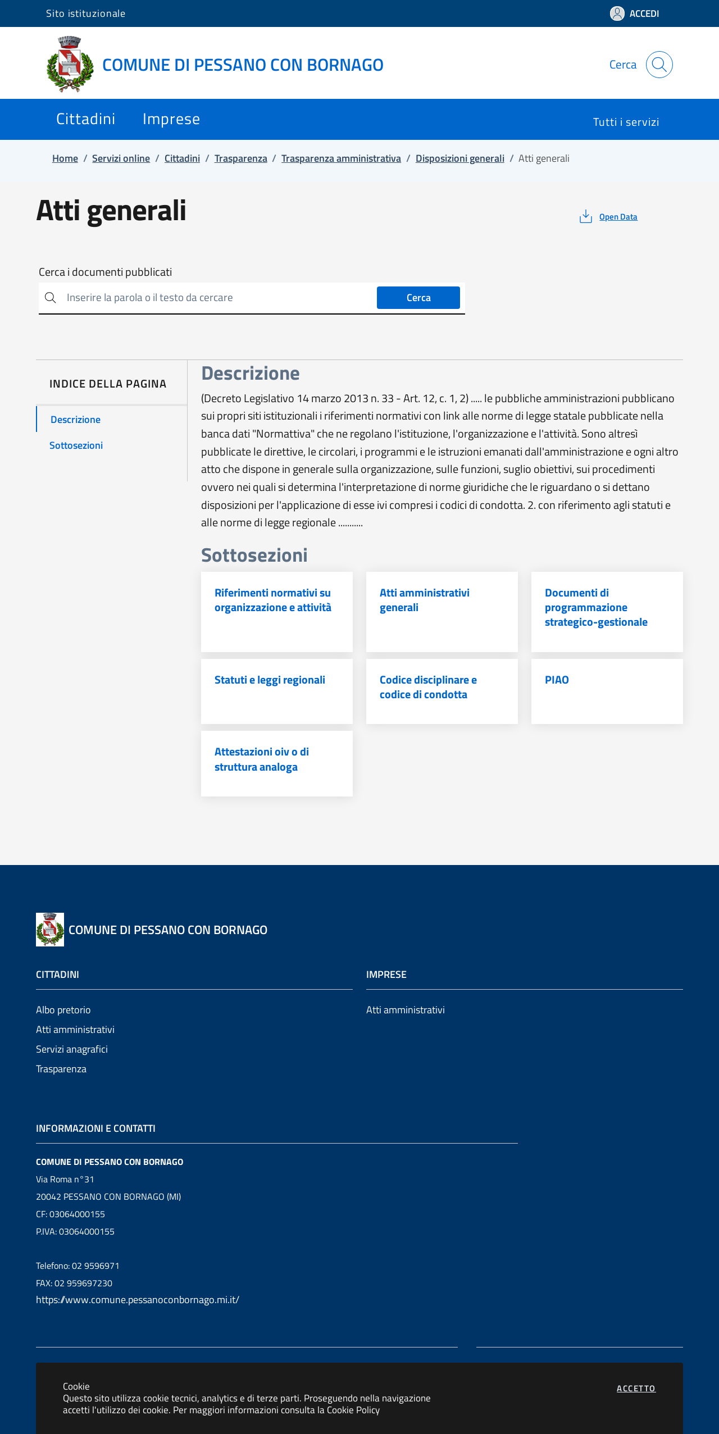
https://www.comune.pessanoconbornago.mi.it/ (137, 1299)
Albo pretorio (63, 1009)
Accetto (636, 1388)
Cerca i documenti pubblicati (105, 272)
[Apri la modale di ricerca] (659, 64)
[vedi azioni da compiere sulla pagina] (607, 216)
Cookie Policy (353, 1410)
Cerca (419, 297)
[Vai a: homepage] (221, 64)
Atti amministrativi (75, 1029)
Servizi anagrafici (72, 1049)
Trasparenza (61, 1068)
